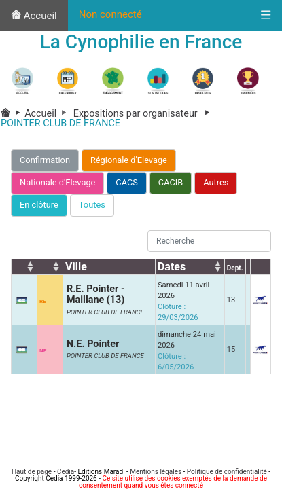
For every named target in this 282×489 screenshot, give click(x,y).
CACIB (170, 182)
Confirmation (45, 160)
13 (231, 299)
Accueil (34, 16)
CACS (127, 182)
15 (231, 349)
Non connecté (110, 14)
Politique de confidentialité (227, 471)
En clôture (39, 205)
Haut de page (32, 471)
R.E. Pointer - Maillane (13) (96, 294)
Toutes (92, 205)
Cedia (65, 471)
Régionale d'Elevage (128, 160)
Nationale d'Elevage (57, 182)
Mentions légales (155, 471)
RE (42, 301)
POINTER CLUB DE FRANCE (105, 312)
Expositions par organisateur (144, 114)
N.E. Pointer (93, 344)
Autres (215, 182)
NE (42, 351)
